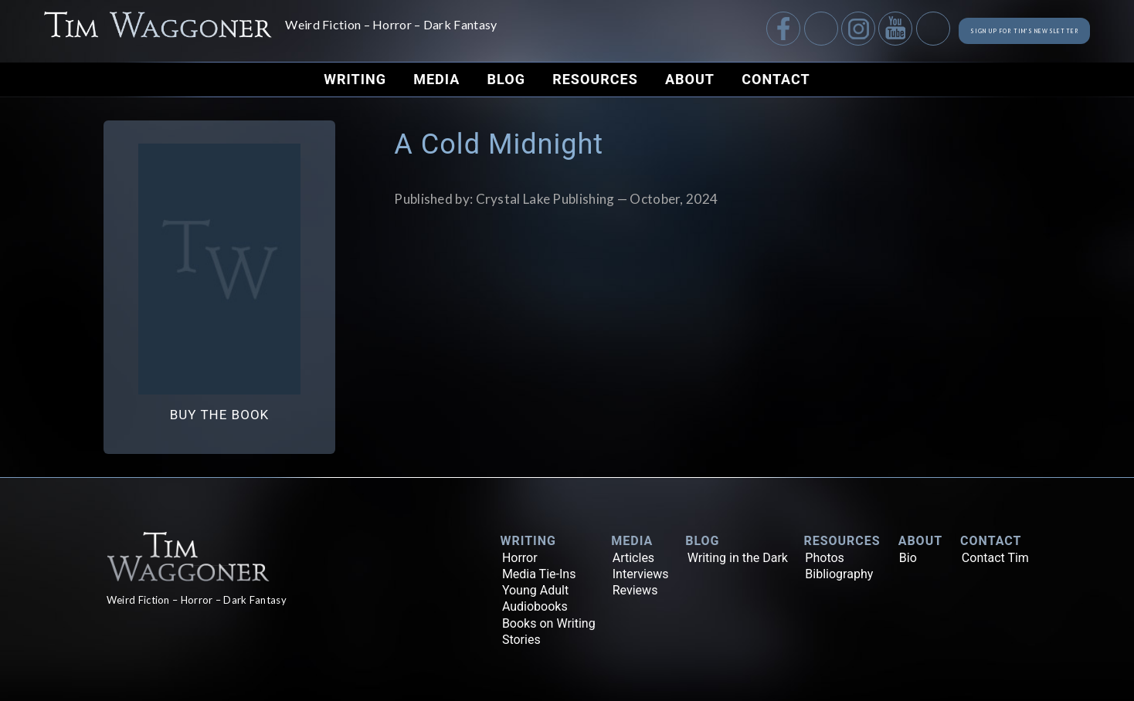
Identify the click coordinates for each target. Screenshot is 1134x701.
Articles (633, 557)
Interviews (641, 574)
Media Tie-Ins (539, 574)
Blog (506, 79)
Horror (520, 557)
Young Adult (535, 590)
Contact (776, 79)
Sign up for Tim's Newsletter (976, 30)
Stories (521, 639)
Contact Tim (995, 557)
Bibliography (839, 574)
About (690, 79)
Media (436, 79)
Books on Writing (549, 623)
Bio (908, 557)
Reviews (635, 590)
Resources (595, 79)
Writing (355, 79)
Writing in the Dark (738, 557)
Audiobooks (535, 606)
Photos (824, 557)
